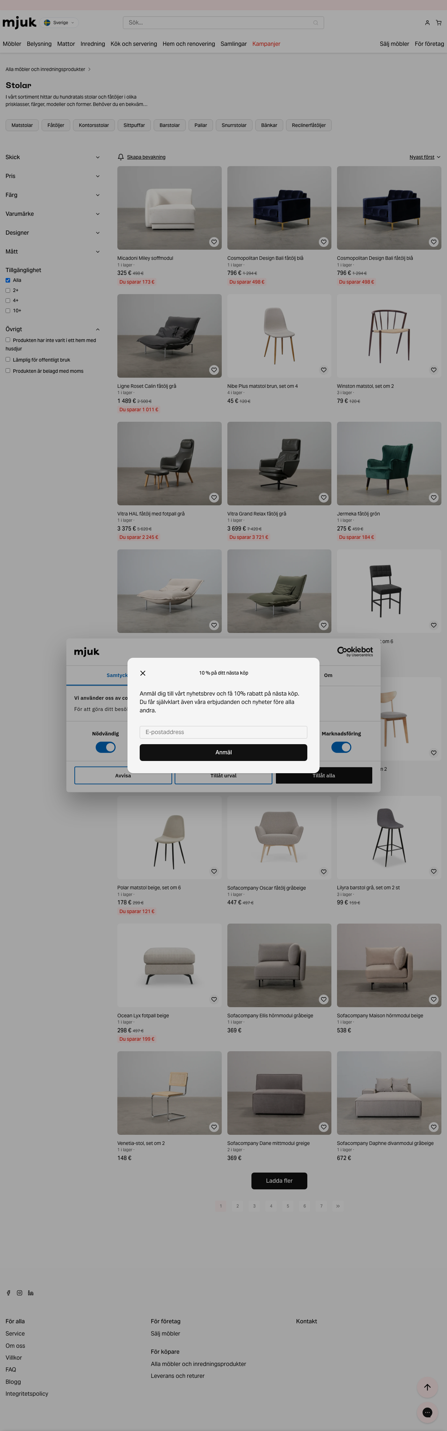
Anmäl (223, 752)
